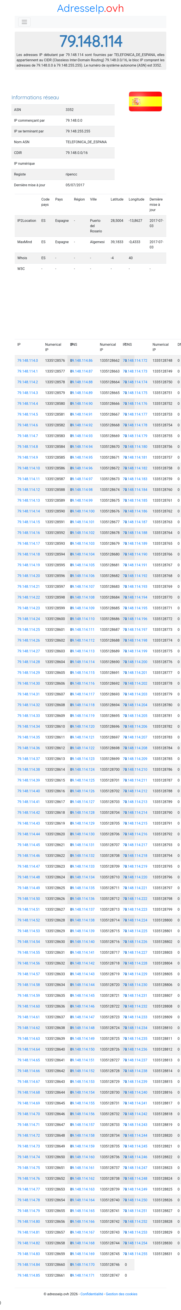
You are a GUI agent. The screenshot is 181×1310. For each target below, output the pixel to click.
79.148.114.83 (28, 1254)
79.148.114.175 (135, 393)
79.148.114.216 (135, 834)
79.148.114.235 (135, 1039)
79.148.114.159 (82, 1146)
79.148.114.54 (28, 942)
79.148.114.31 (28, 694)
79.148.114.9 (27, 457)
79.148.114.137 (82, 909)
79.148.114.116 (82, 683)
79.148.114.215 (135, 823)
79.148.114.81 (28, 1232)
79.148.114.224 (135, 920)
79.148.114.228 (135, 963)
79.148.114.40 (28, 791)
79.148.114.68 (28, 1092)
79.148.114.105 (82, 565)
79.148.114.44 (28, 834)
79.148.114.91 (81, 414)
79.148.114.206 (135, 726)
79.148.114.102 (82, 533)
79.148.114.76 (28, 1178)
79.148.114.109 (82, 608)
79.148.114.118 (82, 705)
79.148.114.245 (135, 1146)
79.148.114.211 (135, 780)
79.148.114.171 (82, 1275)
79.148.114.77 (28, 1189)
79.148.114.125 (82, 780)
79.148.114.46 (28, 856)
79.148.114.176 (135, 404)
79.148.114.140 (82, 942)
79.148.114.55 (28, 952)
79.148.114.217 (135, 845)
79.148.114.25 (28, 630)
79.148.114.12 (28, 490)
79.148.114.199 (135, 651)
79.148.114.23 (28, 608)
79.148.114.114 (82, 662)
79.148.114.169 (82, 1254)
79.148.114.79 (28, 1211)
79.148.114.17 (28, 543)
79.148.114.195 (135, 608)
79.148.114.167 (82, 1232)
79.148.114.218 (135, 856)
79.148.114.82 (28, 1243)
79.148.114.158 (82, 1135)
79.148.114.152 (82, 1071)
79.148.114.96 (81, 468)
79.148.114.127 (82, 802)
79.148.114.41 (28, 802)
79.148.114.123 (82, 759)
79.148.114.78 (28, 1200)
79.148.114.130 (82, 834)
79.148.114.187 (135, 522)
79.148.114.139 (82, 931)
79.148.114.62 (28, 1028)
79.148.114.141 (82, 952)
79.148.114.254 (135, 1243)
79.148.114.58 (28, 985)
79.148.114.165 (82, 1211)
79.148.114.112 (82, 640)
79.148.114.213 (135, 802)
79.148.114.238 (135, 1071)
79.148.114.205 (135, 716)
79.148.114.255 (135, 1254)
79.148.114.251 (135, 1211)
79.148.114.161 (82, 1168)
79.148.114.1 (27, 371)
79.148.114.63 (28, 1039)
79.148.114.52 (28, 920)
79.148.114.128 (82, 813)
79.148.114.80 (28, 1222)
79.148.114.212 (135, 791)
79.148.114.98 (81, 490)
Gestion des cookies (122, 1294)
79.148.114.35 (28, 737)
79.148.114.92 (81, 425)
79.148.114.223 (135, 909)
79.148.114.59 (28, 995)
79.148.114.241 (135, 1103)
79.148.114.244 (135, 1135)
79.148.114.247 (135, 1168)
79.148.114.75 (28, 1168)
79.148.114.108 (82, 597)
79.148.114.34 (28, 726)
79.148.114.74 (28, 1157)
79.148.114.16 (28, 533)
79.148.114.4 (27, 404)
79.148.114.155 (82, 1103)
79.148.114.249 (135, 1189)
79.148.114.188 (135, 533)
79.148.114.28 (28, 662)
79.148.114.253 (135, 1232)
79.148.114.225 (135, 931)
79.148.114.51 (28, 909)
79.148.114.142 (82, 963)
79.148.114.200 (135, 662)
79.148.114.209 (135, 759)
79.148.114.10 (28, 468)
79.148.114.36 (28, 748)
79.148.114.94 (81, 447)
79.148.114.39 (28, 780)
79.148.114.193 (135, 586)
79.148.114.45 (28, 845)
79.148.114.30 (28, 683)
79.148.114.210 (135, 769)
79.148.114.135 (82, 888)
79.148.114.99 (81, 500)
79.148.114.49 (28, 888)
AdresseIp (80, 7)
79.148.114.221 (135, 888)
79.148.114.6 (27, 425)
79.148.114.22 (28, 597)
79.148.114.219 (135, 866)
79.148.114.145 (82, 995)
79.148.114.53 (28, 931)
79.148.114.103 (82, 543)
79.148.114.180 (135, 447)
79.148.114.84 (28, 1265)
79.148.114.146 (82, 1006)
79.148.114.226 (135, 942)
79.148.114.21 (28, 586)
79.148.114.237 (135, 1060)
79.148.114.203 (135, 694)
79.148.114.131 (82, 845)
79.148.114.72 (28, 1135)
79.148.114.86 (81, 360)
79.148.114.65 (28, 1060)
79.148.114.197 (135, 630)
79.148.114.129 (82, 823)
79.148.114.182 (135, 468)
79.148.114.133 (82, 866)
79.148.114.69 (28, 1103)
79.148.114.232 (135, 1006)
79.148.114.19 (28, 565)
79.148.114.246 (135, 1157)
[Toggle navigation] (24, 22)
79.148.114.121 (82, 737)
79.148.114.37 (28, 759)
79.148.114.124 (82, 769)
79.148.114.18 (28, 554)
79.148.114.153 (82, 1082)
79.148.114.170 (82, 1265)
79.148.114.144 (82, 985)
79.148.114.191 (135, 565)
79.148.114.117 (82, 694)
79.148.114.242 (135, 1114)
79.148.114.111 (82, 630)
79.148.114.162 (82, 1178)
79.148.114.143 (82, 974)
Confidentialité (91, 1294)
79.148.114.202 (135, 683)
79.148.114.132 (82, 856)
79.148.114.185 (135, 500)
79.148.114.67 (28, 1082)
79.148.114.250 (135, 1200)
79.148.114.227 (135, 952)
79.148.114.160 (82, 1157)
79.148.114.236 (135, 1049)
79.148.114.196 (135, 619)
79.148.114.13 (28, 500)
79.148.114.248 (135, 1178)
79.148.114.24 (28, 619)
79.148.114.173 (135, 371)
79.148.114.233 (135, 1017)
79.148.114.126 (82, 791)
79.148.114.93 (81, 436)
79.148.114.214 (135, 813)
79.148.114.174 (135, 382)
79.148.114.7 (27, 436)
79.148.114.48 (28, 877)
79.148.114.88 (81, 382)
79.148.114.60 (28, 1006)
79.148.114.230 (135, 985)
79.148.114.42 (28, 813)
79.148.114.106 (82, 576)
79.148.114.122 (82, 748)
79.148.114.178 (135, 425)
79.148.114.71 (28, 1125)
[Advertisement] (90, 83)
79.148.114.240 (135, 1092)
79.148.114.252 (135, 1222)
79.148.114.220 (135, 877)
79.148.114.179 (135, 436)
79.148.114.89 (81, 393)
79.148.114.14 (28, 511)
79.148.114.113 (82, 651)
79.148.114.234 (135, 1028)
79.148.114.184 (135, 490)
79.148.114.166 (82, 1222)
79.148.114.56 (28, 963)
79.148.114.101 (82, 522)
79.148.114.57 (28, 974)
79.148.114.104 (82, 554)
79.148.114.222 (135, 899)
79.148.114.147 (82, 1017)
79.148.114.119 (82, 716)
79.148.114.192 (135, 576)
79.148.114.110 (82, 619)
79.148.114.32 (28, 705)
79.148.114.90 (81, 404)
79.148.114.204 (135, 705)
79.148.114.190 (135, 554)
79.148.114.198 (135, 640)
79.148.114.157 (82, 1125)
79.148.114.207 (135, 737)
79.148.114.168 (82, 1243)
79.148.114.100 (82, 511)
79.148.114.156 (82, 1114)
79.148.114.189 (135, 543)
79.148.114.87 (81, 371)
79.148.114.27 (28, 651)
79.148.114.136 (82, 899)
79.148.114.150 (82, 1049)
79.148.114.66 (28, 1071)
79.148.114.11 (28, 479)
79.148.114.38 (28, 769)
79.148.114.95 (81, 457)
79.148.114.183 (135, 479)
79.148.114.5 (27, 414)
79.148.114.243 (135, 1125)
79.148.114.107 (82, 586)
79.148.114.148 (82, 1028)
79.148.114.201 (135, 673)
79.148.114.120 (82, 726)
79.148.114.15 (28, 522)
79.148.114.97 (81, 479)
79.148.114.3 (27, 393)
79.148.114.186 (135, 511)
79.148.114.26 (28, 640)
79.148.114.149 (82, 1039)
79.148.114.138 (82, 920)
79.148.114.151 (82, 1060)
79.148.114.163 (82, 1189)
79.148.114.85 (28, 1275)
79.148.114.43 (28, 823)
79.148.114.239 (135, 1082)
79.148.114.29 (28, 673)
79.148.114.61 (28, 1017)
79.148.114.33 (28, 716)
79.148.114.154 (82, 1092)
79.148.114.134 (82, 877)
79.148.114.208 (135, 748)
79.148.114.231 (135, 995)
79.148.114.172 (135, 360)
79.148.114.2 (27, 382)
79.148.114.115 (82, 673)
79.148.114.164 (82, 1200)
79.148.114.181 (135, 457)
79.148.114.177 (135, 414)
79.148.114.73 (28, 1146)
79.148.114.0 (27, 360)
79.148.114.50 (28, 899)
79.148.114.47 (28, 866)
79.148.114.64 (28, 1049)
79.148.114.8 (27, 447)
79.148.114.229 (135, 974)
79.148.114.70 (28, 1114)
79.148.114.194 (135, 597)
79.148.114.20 (28, 576)
